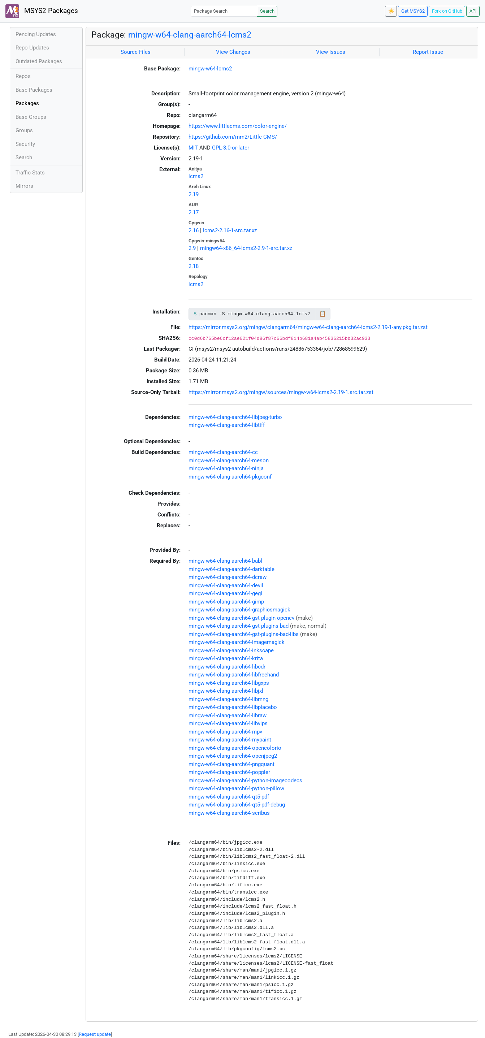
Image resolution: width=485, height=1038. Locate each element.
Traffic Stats (30, 172)
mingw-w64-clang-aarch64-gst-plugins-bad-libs (244, 634)
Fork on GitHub (447, 11)
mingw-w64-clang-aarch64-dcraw (228, 577)
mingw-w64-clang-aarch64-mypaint (230, 739)
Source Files (136, 52)
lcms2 (196, 176)
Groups (24, 130)
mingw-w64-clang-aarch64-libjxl (226, 691)
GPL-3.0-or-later (230, 147)
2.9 (192, 248)
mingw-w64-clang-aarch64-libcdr (227, 666)
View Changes (233, 52)
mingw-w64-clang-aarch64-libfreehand (234, 674)
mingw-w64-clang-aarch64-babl (225, 561)
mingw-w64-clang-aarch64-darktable (231, 569)
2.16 (194, 230)
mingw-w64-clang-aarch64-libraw (228, 715)
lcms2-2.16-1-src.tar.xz (230, 230)
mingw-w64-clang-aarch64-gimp (226, 601)
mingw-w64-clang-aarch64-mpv (225, 731)
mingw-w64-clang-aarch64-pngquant (231, 764)
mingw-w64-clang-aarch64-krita (226, 658)
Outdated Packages (39, 61)
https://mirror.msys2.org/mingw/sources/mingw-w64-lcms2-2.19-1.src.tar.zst (281, 392)
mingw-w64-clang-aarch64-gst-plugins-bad (239, 626)
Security (25, 144)
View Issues (330, 52)
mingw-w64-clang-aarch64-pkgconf (230, 476)
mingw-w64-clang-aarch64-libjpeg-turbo (235, 417)
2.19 (194, 194)
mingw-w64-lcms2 (210, 68)
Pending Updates (36, 34)
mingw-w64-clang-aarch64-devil (226, 585)
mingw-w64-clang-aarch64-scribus (229, 813)
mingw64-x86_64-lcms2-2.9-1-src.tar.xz (246, 248)
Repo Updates (32, 47)
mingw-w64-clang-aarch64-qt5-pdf (229, 796)
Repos (23, 76)
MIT (193, 147)
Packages (27, 103)
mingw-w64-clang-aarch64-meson (229, 460)
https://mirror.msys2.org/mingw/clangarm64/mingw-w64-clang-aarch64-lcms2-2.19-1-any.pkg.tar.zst (308, 327)
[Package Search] (224, 11)
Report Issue (428, 52)
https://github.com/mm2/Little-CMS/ (233, 137)
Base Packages (34, 90)
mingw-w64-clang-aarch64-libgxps (229, 683)
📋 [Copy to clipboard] (322, 314)
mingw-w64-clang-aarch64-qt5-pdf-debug (237, 804)
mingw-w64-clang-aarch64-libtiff (227, 425)
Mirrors (24, 186)
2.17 (194, 212)
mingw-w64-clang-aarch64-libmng (228, 699)
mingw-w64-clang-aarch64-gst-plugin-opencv (241, 618)
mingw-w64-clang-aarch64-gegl (225, 593)
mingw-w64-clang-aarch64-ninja (226, 468)
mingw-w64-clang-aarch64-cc (223, 452)
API (473, 11)
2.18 (194, 266)
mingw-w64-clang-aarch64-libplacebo (233, 707)
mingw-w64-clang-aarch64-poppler (229, 772)
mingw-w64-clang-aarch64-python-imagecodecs (245, 780)
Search (267, 11)
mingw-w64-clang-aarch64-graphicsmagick (239, 609)
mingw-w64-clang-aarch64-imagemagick (237, 642)
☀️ (391, 11)
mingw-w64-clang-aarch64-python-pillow (236, 788)
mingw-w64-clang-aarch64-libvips (228, 723)
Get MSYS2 (413, 11)
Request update (95, 1034)
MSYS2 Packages (41, 11)
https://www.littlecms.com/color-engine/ (238, 126)
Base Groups (31, 117)
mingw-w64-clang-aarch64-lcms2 (189, 34)
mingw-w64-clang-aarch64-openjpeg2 (233, 756)
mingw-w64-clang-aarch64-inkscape (231, 650)
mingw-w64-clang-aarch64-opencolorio (235, 748)
